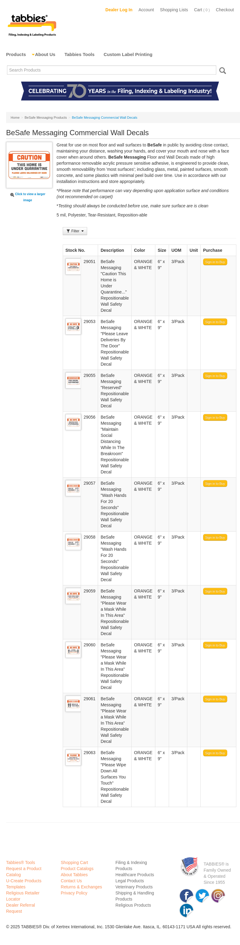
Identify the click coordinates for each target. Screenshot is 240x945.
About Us (45, 54)
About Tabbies (74, 874)
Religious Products (133, 905)
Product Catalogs (77, 868)
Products (16, 54)
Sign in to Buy (215, 262)
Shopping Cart (74, 862)
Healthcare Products (134, 874)
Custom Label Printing (128, 54)
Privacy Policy (74, 893)
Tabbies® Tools (20, 862)
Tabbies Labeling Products (32, 24)
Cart (202, 9)
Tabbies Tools (80, 54)
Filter (75, 231)
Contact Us (71, 880)
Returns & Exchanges (81, 886)
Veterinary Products (134, 886)
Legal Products (129, 880)
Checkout (225, 9)
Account (146, 9)
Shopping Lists (174, 9)
